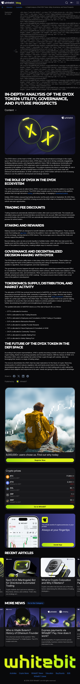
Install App (58, 545)
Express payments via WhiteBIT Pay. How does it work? (56, 633)
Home (2, 7)
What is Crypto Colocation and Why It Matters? (56, 581)
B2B (68, 673)
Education (9, 7)
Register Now (40, 460)
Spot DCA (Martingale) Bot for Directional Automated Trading (21, 583)
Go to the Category (35, 603)
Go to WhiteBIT (40, 507)
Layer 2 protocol (57, 296)
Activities (13, 673)
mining (30, 193)
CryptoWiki (19, 7)
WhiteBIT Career (40, 676)
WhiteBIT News (37, 673)
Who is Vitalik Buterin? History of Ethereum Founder (22, 632)
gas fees (23, 233)
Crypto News (24, 673)
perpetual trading (62, 193)
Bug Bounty (60, 673)
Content (9, 110)
